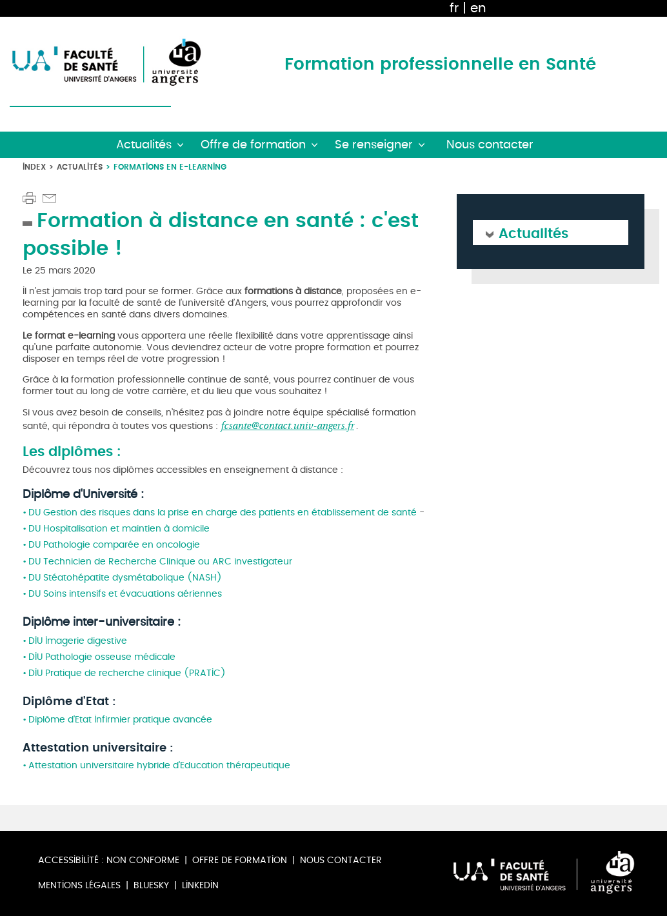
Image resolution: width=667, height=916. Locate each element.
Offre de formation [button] (253, 145)
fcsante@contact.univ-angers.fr (287, 425)
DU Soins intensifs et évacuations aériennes (125, 594)
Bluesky (151, 885)
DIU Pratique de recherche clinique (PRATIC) (127, 673)
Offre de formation (239, 860)
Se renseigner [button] (374, 145)
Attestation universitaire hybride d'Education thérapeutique (159, 765)
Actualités (80, 166)
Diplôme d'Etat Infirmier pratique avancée (121, 719)
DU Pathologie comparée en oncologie (115, 545)
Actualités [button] (144, 145)
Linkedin (200, 885)
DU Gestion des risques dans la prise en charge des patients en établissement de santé (222, 512)
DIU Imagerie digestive (79, 641)
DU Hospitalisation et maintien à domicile (121, 528)
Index (34, 166)
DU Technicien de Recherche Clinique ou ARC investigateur (160, 561)
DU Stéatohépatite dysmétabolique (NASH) (125, 577)
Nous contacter (341, 860)
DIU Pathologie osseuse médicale (103, 657)
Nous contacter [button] (489, 145)
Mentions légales (79, 885)
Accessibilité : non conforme (108, 860)
